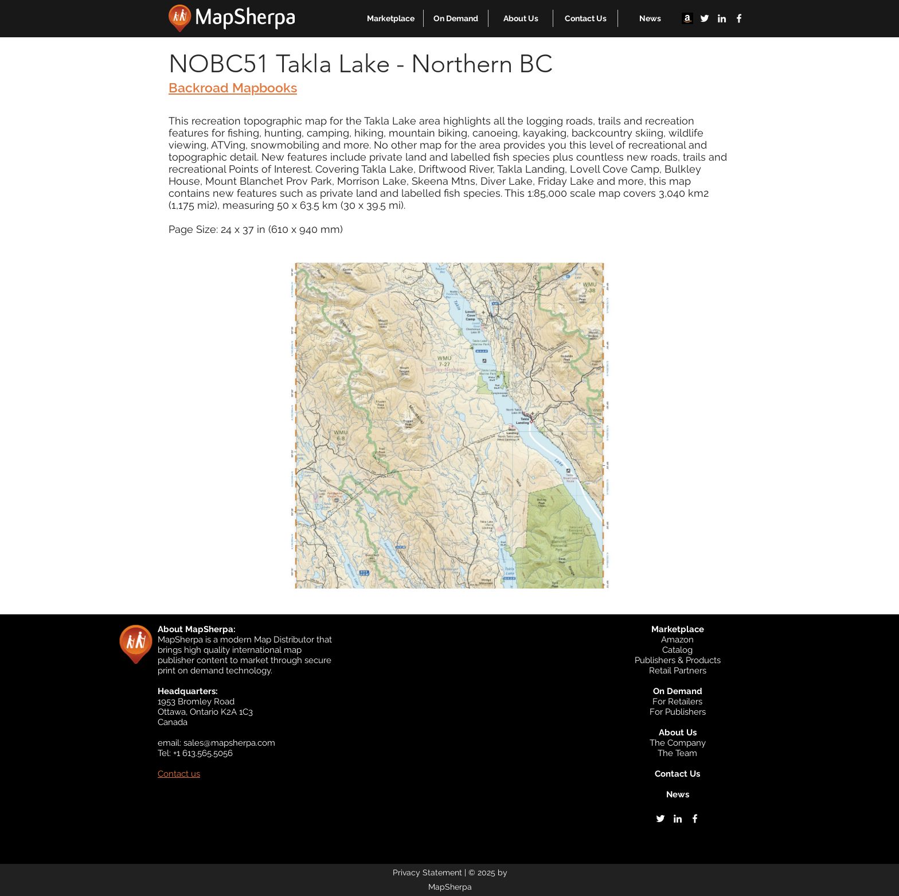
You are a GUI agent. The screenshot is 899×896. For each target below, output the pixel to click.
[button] (390, 18)
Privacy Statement (427, 872)
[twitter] (704, 18)
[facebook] (739, 18)
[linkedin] (722, 18)
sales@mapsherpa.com (229, 743)
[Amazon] (687, 18)
